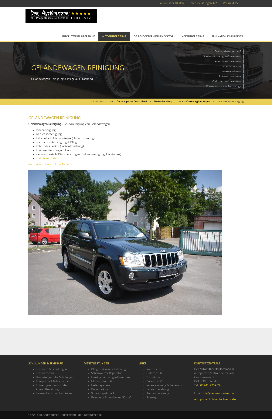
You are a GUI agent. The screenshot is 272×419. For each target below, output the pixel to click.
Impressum (153, 369)
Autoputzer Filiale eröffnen (53, 381)
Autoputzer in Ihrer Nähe (78, 36)
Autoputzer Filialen (172, 3)
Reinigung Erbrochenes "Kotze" (111, 397)
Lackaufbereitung (192, 36)
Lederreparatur (231, 66)
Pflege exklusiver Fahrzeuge (223, 86)
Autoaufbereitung (114, 36)
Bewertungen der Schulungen (55, 377)
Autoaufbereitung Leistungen (194, 101)
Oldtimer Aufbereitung (226, 81)
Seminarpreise (45, 373)
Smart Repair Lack (103, 393)
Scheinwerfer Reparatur (106, 373)
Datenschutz (154, 373)
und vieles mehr (46, 158)
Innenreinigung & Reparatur (164, 385)
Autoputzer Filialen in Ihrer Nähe (215, 399)
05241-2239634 (211, 385)
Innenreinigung (231, 71)
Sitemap (151, 397)
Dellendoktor (99, 389)
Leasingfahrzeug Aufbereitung (222, 56)
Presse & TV (230, 3)
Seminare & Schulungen (227, 36)
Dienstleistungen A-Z (203, 3)
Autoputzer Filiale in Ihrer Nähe (48, 164)
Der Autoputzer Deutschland (132, 101)
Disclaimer (153, 377)
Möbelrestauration (103, 381)
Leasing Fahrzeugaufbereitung (110, 377)
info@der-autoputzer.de (218, 393)
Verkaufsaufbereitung (227, 61)
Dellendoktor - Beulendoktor (153, 36)
